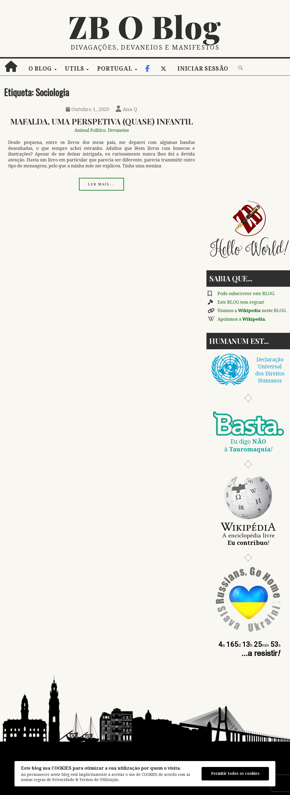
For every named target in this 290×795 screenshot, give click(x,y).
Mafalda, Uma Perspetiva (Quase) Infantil (101, 121)
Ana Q (126, 109)
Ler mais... (101, 184)
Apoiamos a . (241, 319)
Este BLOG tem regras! (240, 302)
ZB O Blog (145, 26)
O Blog (40, 68)
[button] (240, 68)
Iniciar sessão (202, 68)
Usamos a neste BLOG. (252, 310)
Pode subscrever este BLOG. (246, 293)
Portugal (114, 68)
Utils (74, 68)
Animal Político (90, 130)
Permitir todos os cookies (235, 773)
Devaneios (118, 130)
